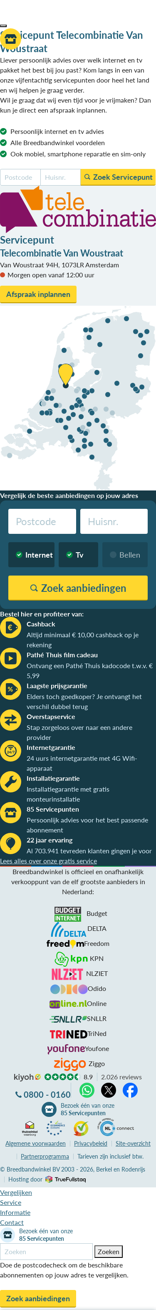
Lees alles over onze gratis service (48, 861)
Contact (12, 1222)
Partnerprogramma (45, 1156)
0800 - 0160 (47, 1094)
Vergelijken (16, 1192)
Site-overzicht (133, 1143)
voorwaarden (35, 1143)
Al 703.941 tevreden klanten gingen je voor (89, 851)
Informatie (15, 1212)
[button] (3, 26)
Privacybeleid (90, 1143)
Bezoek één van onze (87, 1109)
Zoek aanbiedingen (38, 1298)
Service (10, 1202)
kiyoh (27, 1077)
